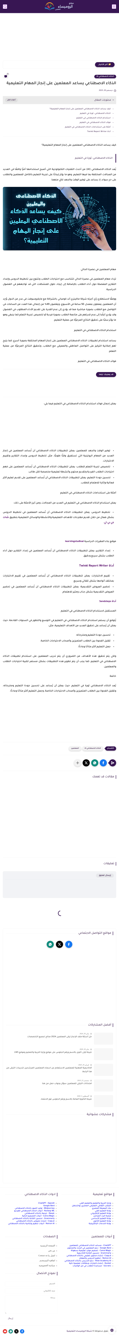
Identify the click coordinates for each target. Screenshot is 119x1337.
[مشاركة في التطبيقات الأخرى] (77, 762)
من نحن (51, 1250)
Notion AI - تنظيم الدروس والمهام (95, 1258)
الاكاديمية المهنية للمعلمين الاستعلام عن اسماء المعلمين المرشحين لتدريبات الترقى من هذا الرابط (49, 1070)
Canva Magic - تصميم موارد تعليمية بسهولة (91, 1251)
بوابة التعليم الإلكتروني (101, 1213)
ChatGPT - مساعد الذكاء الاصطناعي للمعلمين (90, 1245)
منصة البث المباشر (102, 1216)
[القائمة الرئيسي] (114, 6)
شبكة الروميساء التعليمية (79, 1331)
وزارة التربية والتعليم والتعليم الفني (95, 1203)
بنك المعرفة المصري (101, 1208)
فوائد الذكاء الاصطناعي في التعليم (95, 122)
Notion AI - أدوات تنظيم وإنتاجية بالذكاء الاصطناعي (31, 1224)
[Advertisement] (59, 38)
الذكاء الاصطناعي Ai (105, 76)
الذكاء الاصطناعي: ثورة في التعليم (95, 113)
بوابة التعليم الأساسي (101, 1219)
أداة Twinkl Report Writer (99, 132)
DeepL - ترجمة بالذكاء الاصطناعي (40, 1213)
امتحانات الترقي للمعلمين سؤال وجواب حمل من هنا (67, 1084)
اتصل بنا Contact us (46, 1255)
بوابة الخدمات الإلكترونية (100, 1224)
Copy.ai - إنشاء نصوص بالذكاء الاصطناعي (35, 1221)
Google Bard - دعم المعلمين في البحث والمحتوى (89, 1248)
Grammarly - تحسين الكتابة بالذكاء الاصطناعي (33, 1219)
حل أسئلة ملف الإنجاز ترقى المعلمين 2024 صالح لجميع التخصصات (59, 1037)
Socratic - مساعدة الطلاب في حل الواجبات (92, 1266)
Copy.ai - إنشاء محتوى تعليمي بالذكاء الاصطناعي (88, 1256)
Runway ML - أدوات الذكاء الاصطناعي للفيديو (34, 1211)
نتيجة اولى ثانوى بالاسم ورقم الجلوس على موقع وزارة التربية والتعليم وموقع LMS (53, 1052)
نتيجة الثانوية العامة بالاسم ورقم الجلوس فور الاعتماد (66, 1099)
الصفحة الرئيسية (47, 1245)
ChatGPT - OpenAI (46, 1203)
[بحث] (5, 6)
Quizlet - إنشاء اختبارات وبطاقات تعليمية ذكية (90, 1263)
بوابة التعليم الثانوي (102, 1221)
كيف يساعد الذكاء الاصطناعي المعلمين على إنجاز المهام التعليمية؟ (80, 109)
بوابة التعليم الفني (103, 1211)
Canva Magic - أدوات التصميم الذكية (38, 1216)
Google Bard (49, 1206)
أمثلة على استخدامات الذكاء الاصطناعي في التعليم (88, 127)
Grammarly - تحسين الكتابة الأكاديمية (94, 1253)
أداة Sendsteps (107, 601)
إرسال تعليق (105, 875)
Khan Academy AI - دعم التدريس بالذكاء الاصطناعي (87, 1261)
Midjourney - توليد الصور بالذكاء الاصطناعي (35, 1208)
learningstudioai (74, 541)
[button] (103, 762)
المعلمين (75, 748)
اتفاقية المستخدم (47, 1260)
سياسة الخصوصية (47, 1265)
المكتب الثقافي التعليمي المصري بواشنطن (91, 1206)
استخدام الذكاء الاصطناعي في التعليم (93, 118)
